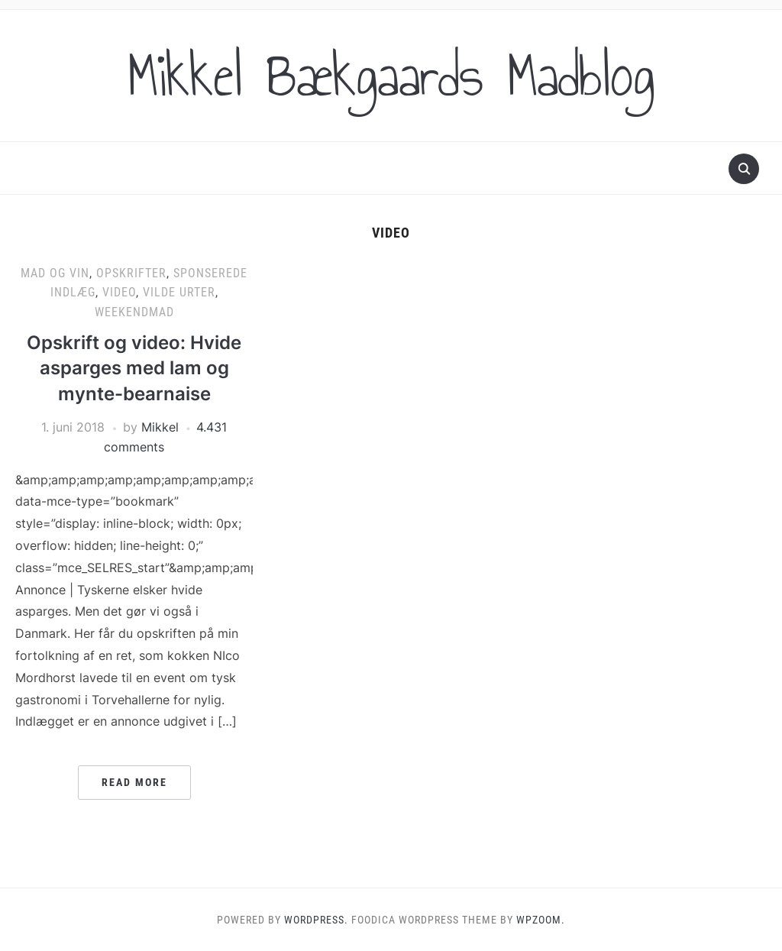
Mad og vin (55, 273)
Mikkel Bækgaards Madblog (391, 75)
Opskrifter (131, 273)
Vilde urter (179, 292)
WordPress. (316, 920)
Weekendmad (134, 312)
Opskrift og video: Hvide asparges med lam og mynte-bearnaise (134, 368)
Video (119, 292)
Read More (134, 782)
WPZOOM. (540, 920)
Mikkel (160, 427)
